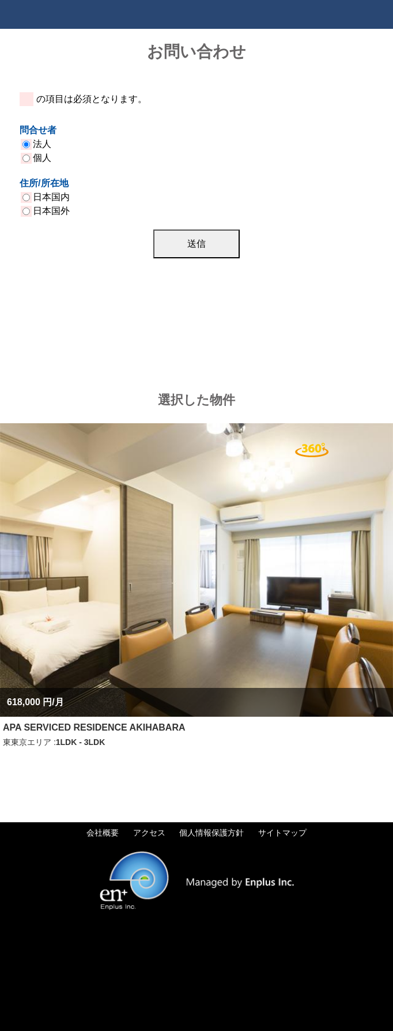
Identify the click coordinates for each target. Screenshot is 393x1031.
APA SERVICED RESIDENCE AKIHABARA (94, 727)
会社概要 (102, 833)
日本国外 (46, 211)
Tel (349, 14)
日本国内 (46, 197)
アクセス (149, 833)
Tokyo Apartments (63, 14)
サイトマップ (282, 833)
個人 (36, 158)
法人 (36, 144)
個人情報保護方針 (211, 833)
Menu (378, 14)
